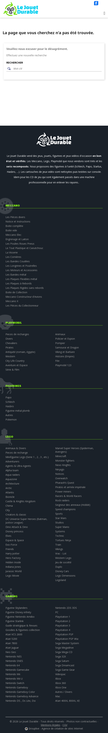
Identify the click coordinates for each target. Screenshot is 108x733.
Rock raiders (62, 500)
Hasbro (9, 406)
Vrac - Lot (60, 553)
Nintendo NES (13, 656)
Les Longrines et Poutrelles (21, 265)
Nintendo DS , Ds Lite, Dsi (20, 700)
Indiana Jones (13, 566)
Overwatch (61, 478)
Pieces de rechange (16, 452)
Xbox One (60, 687)
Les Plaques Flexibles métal (21, 279)
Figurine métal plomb (17, 410)
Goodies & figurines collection (22, 630)
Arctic (8, 488)
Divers (9, 338)
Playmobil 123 (63, 365)
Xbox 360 (60, 683)
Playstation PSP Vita (66, 638)
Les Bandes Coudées (17, 261)
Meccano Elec (13, 234)
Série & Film (12, 369)
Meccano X (11, 301)
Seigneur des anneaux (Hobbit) (72, 504)
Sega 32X (60, 656)
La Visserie (11, 252)
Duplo (58, 566)
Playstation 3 (62, 625)
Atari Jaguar (12, 647)
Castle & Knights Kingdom (20, 501)
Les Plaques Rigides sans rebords (24, 288)
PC (56, 612)
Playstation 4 (62, 630)
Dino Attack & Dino (16, 527)
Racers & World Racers (68, 496)
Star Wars (60, 518)
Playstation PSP (64, 634)
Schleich (10, 401)
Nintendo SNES (14, 661)
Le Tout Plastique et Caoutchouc (24, 248)
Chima (9, 505)
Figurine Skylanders (16, 607)
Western (10, 356)
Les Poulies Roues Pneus (19, 243)
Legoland (60, 580)
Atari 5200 (11, 638)
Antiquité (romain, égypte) (20, 352)
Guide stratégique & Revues (21, 625)
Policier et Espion (65, 338)
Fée (57, 360)
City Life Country (14, 360)
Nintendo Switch (14, 683)
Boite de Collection (16, 292)
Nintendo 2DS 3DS (66, 607)
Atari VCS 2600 (13, 634)
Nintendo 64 (12, 665)
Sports (59, 513)
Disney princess (14, 531)
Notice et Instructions (17, 221)
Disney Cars (62, 571)
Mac (57, 696)
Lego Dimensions (65, 575)
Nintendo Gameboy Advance (21, 696)
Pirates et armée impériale (70, 487)
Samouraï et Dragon (67, 347)
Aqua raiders (12, 474)
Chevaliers (11, 343)
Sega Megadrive (64, 647)
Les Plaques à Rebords (18, 283)
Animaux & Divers (15, 448)
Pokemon (11, 419)
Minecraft (60, 456)
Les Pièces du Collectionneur (21, 305)
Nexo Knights (63, 465)
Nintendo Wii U (14, 678)
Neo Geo (10, 652)
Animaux (60, 334)
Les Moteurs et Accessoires (21, 270)
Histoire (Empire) (64, 356)
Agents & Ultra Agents (18, 466)
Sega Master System (67, 643)
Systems (60, 531)
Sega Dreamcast (64, 665)
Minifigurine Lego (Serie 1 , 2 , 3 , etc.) (27, 457)
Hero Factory (13, 558)
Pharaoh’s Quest (64, 482)
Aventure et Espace (16, 365)
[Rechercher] (57, 68)
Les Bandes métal (15, 274)
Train (58, 544)
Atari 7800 (11, 643)
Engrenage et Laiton (17, 239)
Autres (9, 415)
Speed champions (65, 509)
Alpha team (12, 470)
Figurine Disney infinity (18, 612)
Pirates (9, 347)
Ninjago (59, 469)
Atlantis (9, 492)
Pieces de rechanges (17, 334)
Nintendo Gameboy (16, 687)
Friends (9, 549)
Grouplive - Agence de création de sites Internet (56, 728)
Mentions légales (50, 725)
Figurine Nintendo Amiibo (20, 616)
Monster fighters (64, 460)
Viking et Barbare (65, 352)
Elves (8, 535)
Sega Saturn (62, 661)
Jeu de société (63, 562)
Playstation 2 (62, 621)
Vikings (59, 549)
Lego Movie (12, 575)
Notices (59, 474)
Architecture (12, 483)
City (7, 510)
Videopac (60, 674)
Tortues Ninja (63, 540)
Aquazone (11, 479)
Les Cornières (13, 257)
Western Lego (63, 558)
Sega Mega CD (63, 652)
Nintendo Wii (12, 674)
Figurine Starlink (14, 621)
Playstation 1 (62, 616)
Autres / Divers (63, 692)
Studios (59, 522)
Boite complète (14, 226)
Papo (8, 397)
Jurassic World (13, 571)
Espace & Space (14, 540)
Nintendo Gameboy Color (20, 692)
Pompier (60, 343)
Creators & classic (15, 514)
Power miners (63, 491)
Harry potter (12, 553)
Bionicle (10, 497)
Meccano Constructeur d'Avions (23, 296)
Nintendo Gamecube (17, 669)
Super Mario (62, 527)
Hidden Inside (13, 562)
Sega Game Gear (65, 669)
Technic (59, 535)
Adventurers (12, 461)
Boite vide (11, 230)
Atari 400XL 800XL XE (67, 700)
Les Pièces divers (15, 217)
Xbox (58, 678)
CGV (64, 725)
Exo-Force (11, 544)
